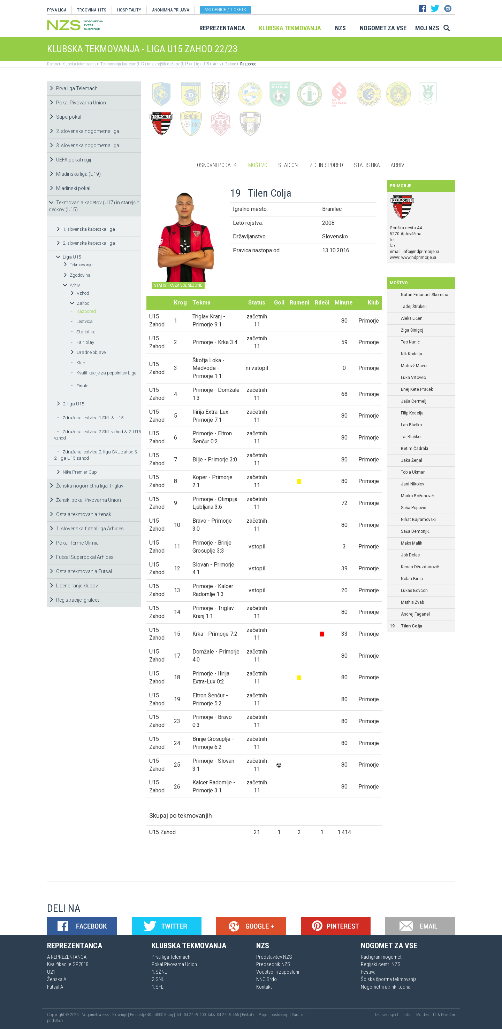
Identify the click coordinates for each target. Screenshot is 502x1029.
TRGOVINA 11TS (91, 10)
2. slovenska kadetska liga (85, 243)
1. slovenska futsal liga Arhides (86, 528)
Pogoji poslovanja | (275, 1014)
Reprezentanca (222, 28)
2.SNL (158, 979)
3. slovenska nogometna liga (84, 145)
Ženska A (56, 979)
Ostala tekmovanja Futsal (80, 571)
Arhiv (216, 64)
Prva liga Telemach (73, 88)
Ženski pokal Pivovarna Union (85, 500)
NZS (340, 28)
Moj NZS (427, 28)
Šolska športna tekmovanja (389, 979)
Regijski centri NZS (381, 964)
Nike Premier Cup (76, 472)
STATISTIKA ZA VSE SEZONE (178, 285)
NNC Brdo (266, 979)
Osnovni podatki (217, 165)
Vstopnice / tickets (225, 9)
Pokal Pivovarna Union (77, 102)
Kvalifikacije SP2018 (67, 964)
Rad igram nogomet (381, 957)
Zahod (230, 64)
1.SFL (157, 987)
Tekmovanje (77, 264)
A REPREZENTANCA (66, 957)
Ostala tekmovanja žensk (80, 514)
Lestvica (82, 321)
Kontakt (264, 987)
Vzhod (79, 293)
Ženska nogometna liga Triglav (86, 486)
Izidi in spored (326, 165)
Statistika (83, 331)
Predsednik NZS (273, 964)
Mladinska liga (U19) (75, 174)
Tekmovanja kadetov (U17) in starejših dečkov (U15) (144, 64)
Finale (79, 385)
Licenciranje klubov (73, 585)
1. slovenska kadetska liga (85, 229)
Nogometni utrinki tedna (385, 987)
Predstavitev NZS (274, 957)
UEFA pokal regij (70, 160)
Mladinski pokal (69, 188)
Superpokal (65, 117)
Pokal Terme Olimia (74, 543)
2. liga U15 (70, 403)
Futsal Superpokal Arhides (81, 557)
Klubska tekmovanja (290, 28)
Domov (53, 64)
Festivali (369, 972)
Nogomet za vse (383, 28)
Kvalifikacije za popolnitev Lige (103, 372)
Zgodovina (77, 275)
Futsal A (55, 987)
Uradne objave (88, 352)
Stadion (288, 165)
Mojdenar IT (426, 1014)
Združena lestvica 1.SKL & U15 (90, 417)
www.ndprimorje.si (418, 257)
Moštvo (257, 165)
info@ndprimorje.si (421, 251)
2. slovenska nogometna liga (84, 131)
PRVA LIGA (56, 10)
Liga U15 (201, 64)
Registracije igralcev (74, 600)
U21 (51, 972)
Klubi (78, 362)
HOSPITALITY (129, 10)
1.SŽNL (159, 972)
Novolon (448, 1014)
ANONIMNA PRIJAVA (170, 10)
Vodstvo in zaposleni (277, 972)
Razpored (248, 64)
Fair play (82, 342)
